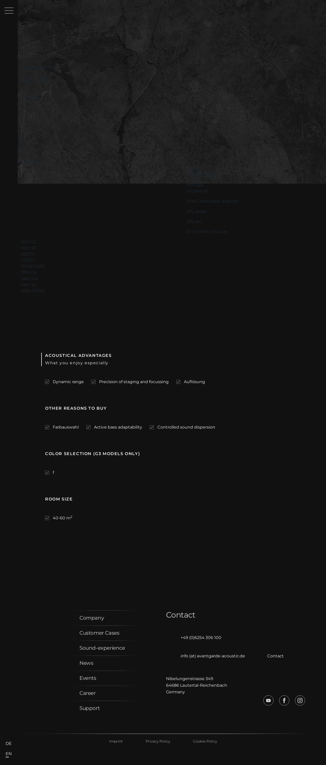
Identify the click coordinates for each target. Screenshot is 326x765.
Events (87, 678)
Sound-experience (102, 648)
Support (89, 708)
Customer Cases (99, 633)
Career (87, 693)
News (86, 663)
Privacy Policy (158, 741)
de (9, 743)
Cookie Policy (205, 741)
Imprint (116, 741)
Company (91, 618)
